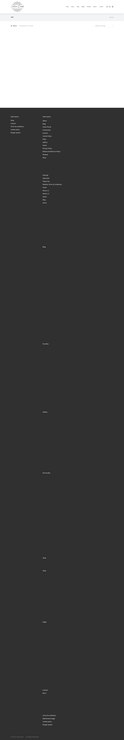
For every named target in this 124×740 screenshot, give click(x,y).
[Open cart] (112, 6)
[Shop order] (104, 25)
